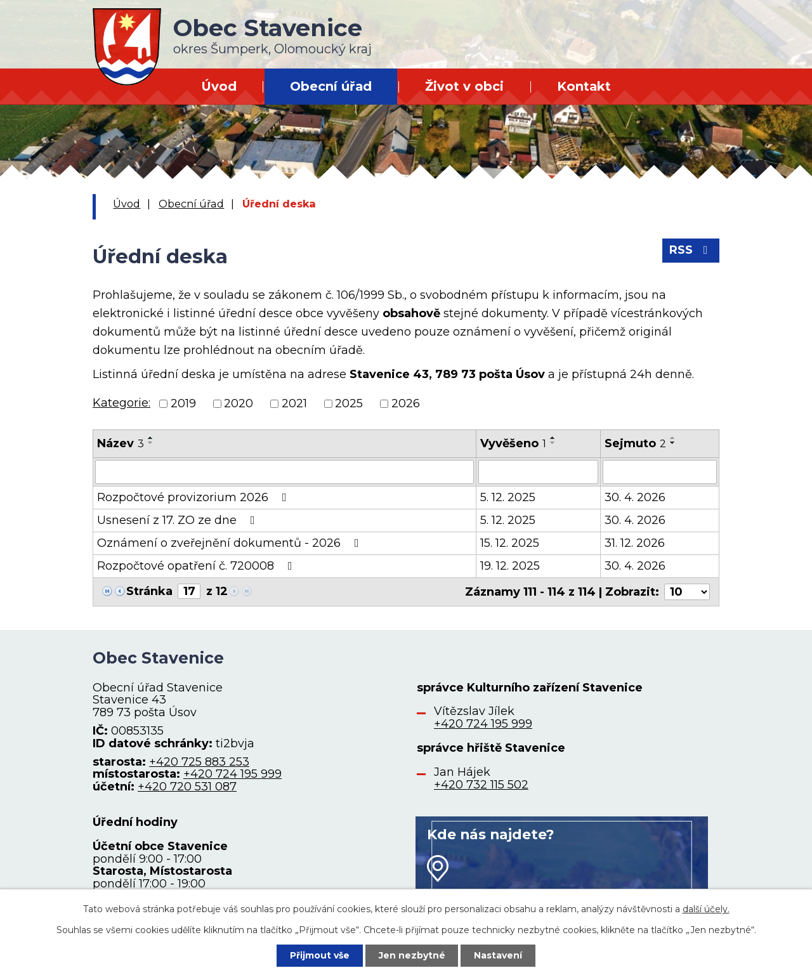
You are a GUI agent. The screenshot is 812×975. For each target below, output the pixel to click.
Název (120, 443)
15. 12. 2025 (509, 543)
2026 (405, 403)
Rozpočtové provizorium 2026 (194, 497)
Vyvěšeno (513, 443)
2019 (183, 403)
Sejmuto (635, 443)
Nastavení (499, 955)
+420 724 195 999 (232, 774)
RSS (691, 251)
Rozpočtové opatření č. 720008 (197, 566)
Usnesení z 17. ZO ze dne (178, 520)
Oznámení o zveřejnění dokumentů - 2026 (230, 543)
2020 (238, 403)
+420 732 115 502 (481, 784)
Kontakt (584, 86)
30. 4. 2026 (635, 497)
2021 (294, 403)
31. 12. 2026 (635, 543)
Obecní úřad (331, 86)
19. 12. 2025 (510, 566)
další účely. (706, 909)
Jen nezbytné (412, 955)
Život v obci (464, 86)
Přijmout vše (320, 955)
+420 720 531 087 (187, 787)
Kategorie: (121, 403)
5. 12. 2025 (507, 497)
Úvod (219, 86)
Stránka (149, 591)
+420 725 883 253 (199, 761)
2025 (349, 403)
